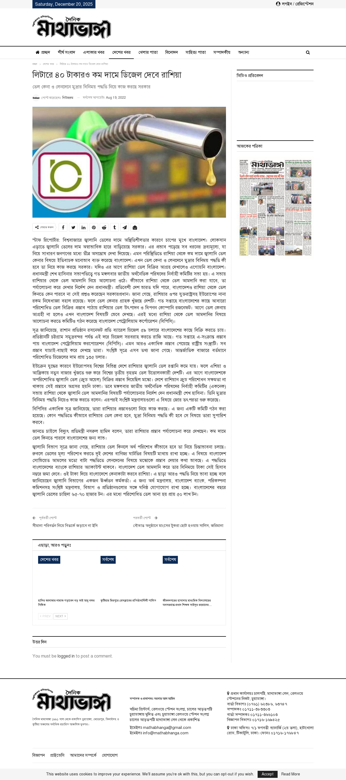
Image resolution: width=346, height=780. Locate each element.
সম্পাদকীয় (222, 52)
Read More (290, 774)
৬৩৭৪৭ (281, 704)
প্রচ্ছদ (43, 52)
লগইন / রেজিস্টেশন (295, 4)
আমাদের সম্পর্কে (83, 755)
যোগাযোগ (110, 755)
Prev (45, 616)
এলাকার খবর (93, 52)
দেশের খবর (121, 52)
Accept (268, 774)
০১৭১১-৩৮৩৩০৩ (256, 709)
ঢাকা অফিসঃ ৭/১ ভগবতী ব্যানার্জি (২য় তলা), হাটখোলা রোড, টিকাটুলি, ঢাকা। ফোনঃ (270, 730)
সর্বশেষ (108, 559)
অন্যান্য (243, 52)
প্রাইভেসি (57, 755)
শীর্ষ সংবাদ (66, 52)
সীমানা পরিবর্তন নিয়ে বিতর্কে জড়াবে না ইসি (65, 525)
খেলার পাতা (148, 52)
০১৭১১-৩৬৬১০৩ (264, 714)
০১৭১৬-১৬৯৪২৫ (266, 719)
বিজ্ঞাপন (38, 755)
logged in (66, 656)
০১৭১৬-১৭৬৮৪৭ (285, 733)
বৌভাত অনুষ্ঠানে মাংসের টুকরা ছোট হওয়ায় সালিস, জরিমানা (178, 525)
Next (60, 616)
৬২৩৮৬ (266, 704)
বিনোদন (171, 52)
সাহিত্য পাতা (196, 52)
